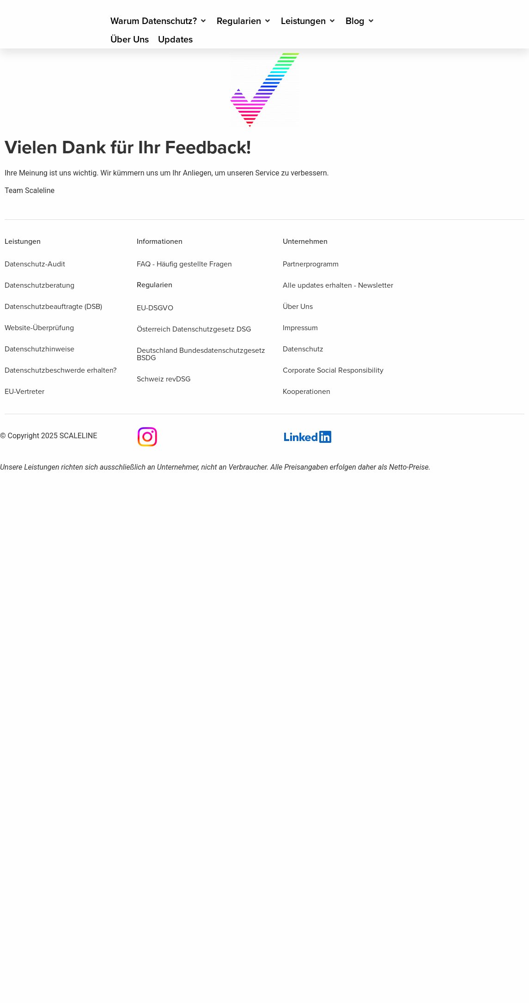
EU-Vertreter (24, 391)
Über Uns (298, 306)
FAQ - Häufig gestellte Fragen (184, 264)
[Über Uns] (129, 39)
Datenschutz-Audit (35, 264)
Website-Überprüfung (39, 327)
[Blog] (360, 21)
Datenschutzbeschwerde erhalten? (60, 370)
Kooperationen (306, 391)
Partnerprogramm (311, 264)
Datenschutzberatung (39, 285)
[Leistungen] (308, 21)
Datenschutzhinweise (39, 349)
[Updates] (175, 39)
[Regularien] (244, 21)
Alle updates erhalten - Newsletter (338, 285)
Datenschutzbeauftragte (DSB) (53, 306)
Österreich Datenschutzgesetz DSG (194, 329)
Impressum (300, 327)
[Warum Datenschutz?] (159, 21)
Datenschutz (303, 349)
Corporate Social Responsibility (333, 370)
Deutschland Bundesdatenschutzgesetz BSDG (201, 354)
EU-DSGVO (155, 307)
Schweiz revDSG (163, 379)
